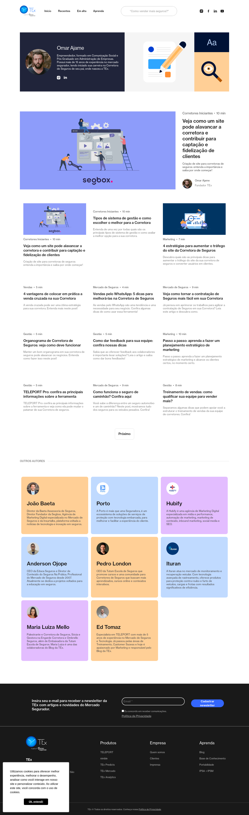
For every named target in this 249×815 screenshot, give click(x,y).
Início (47, 11)
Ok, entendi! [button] (36, 801)
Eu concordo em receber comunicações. (144, 711)
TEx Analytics (108, 777)
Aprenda (98, 11)
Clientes (154, 758)
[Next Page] (124, 433)
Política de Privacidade (136, 716)
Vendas (27, 287)
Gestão (27, 334)
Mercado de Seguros (105, 287)
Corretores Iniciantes (197, 113)
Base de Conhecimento (212, 758)
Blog (201, 752)
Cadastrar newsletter (207, 703)
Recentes (64, 11)
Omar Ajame (202, 180)
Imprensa (155, 764)
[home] (27, 11)
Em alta (81, 11)
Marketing (169, 239)
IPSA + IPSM (206, 771)
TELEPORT (106, 752)
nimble (104, 758)
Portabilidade (206, 764)
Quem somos (157, 752)
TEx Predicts (107, 764)
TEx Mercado (107, 771)
